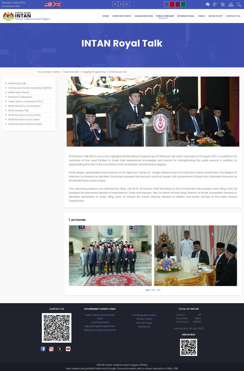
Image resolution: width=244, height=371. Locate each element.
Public (202, 16)
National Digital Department (99, 326)
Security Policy (144, 322)
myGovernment (100, 322)
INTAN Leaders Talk (18, 110)
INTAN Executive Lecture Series (24, 115)
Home (105, 16)
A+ (127, 4)
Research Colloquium (20, 97)
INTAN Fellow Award (18, 92)
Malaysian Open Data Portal (99, 330)
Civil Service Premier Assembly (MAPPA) (30, 87)
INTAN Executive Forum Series (24, 119)
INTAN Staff (216, 16)
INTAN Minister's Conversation (24, 106)
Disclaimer (144, 326)
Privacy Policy (144, 318)
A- (115, 4)
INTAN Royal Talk (17, 83)
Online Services (143, 16)
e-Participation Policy (144, 315)
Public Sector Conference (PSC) (25, 101)
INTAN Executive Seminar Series (25, 124)
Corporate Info (121, 16)
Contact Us (233, 16)
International (186, 16)
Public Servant (165, 16)
